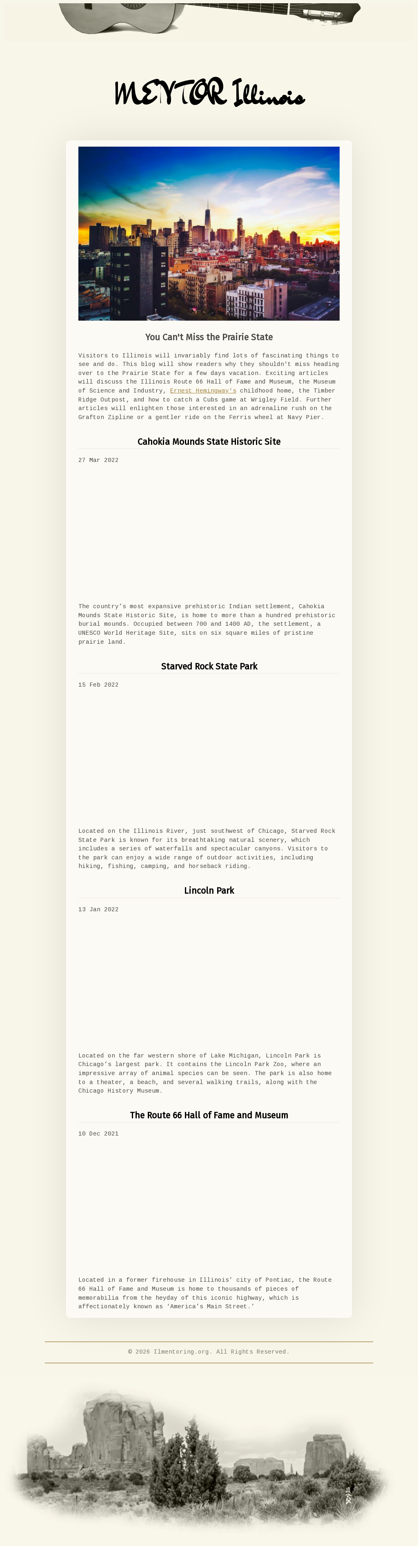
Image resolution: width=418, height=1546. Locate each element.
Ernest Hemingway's (203, 391)
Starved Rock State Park (209, 666)
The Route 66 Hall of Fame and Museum (209, 1115)
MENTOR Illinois (209, 95)
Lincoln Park (209, 891)
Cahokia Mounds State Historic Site (209, 442)
